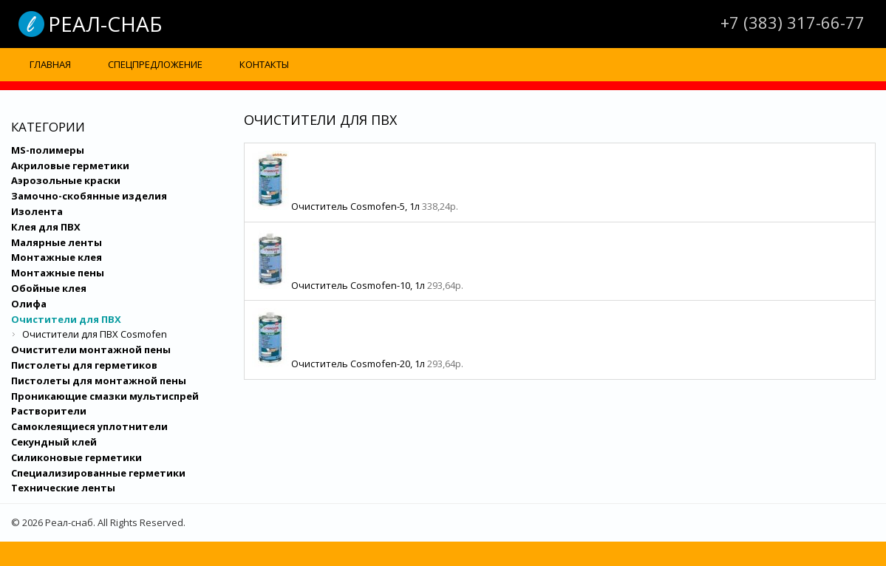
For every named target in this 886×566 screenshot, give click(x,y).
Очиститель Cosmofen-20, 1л (359, 363)
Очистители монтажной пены (91, 349)
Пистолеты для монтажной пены (98, 380)
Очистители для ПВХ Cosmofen (94, 334)
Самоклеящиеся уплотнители (89, 426)
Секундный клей (54, 442)
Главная (50, 64)
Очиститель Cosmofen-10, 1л (359, 285)
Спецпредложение (155, 64)
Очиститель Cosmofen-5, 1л (356, 206)
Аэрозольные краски (65, 180)
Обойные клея (48, 288)
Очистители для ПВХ (66, 319)
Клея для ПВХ (46, 226)
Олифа (29, 303)
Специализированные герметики (98, 473)
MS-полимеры (47, 150)
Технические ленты (63, 487)
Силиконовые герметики (76, 457)
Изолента (37, 211)
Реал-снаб (105, 24)
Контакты (264, 64)
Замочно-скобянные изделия (89, 195)
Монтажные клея (56, 257)
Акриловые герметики (70, 165)
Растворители (48, 410)
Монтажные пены (57, 272)
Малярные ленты (56, 242)
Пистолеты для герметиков (84, 365)
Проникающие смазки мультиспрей (105, 396)
